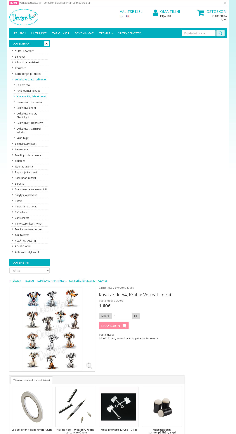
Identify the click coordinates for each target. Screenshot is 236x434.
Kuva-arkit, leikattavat (31, 96)
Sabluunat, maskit (25, 178)
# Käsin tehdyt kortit (27, 252)
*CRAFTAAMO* (24, 51)
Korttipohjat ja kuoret (28, 73)
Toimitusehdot (51, 366)
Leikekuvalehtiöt (26, 108)
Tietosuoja (49, 361)
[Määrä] (165, 78)
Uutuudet (39, 33)
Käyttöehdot (50, 372)
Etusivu (20, 33)
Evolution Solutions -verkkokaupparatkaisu (203, 428)
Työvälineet (22, 212)
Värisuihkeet (22, 218)
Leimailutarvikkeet (26, 143)
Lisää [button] (74, 205)
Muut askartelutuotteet (29, 229)
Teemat (106, 33)
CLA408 (147, 43)
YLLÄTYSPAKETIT (25, 240)
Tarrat (18, 200)
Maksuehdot (50, 377)
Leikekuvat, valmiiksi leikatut (29, 130)
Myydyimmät (84, 33)
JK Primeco (23, 85)
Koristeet (20, 68)
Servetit (19, 183)
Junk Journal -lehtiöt (28, 90)
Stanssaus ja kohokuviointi (31, 189)
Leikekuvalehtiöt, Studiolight (27, 115)
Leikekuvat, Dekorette (30, 123)
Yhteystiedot (17, 366)
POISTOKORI (23, 246)
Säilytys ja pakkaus (26, 195)
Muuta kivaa (22, 235)
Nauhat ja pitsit (24, 166)
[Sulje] (225, 3)
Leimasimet (22, 149)
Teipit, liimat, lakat (26, 206)
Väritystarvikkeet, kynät (28, 223)
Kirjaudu (165, 16)
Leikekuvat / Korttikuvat (30, 79)
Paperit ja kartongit (26, 172)
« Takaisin (59, 43)
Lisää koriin (153, 88)
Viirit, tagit (23, 138)
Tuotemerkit (20, 262)
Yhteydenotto (129, 33)
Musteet (20, 161)
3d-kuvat (20, 56)
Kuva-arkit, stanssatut (30, 102)
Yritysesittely (17, 361)
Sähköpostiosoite (78, 323)
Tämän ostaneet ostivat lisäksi (76, 141)
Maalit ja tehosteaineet (29, 155)
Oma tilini (166, 11)
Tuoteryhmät (21, 43)
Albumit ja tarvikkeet (27, 62)
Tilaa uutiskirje (77, 338)
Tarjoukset (60, 33)
